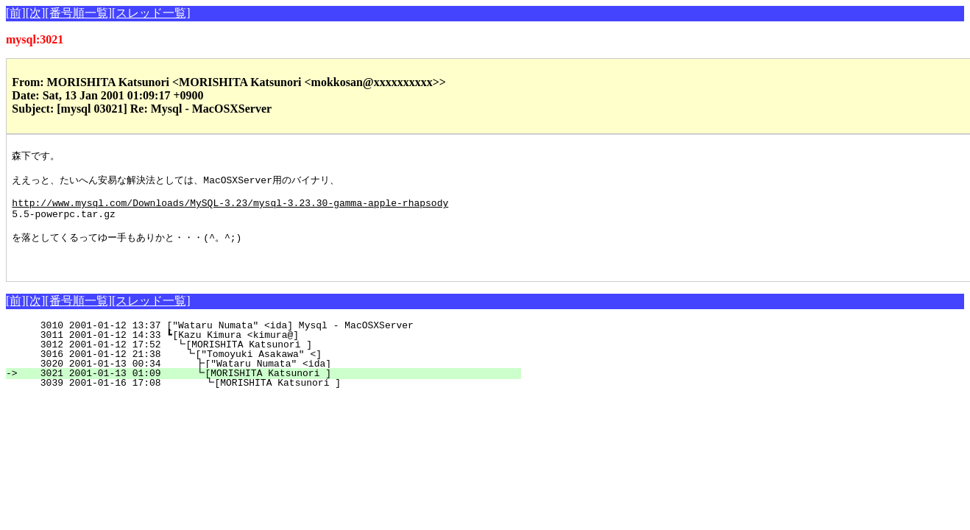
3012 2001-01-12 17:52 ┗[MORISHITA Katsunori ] (271, 362)
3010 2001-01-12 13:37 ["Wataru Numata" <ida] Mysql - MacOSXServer (275, 343)
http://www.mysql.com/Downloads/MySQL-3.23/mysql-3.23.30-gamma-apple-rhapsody (230, 210)
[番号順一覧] (78, 13)
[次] (36, 13)
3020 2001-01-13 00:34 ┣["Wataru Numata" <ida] (270, 381)
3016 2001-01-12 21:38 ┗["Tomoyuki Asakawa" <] (270, 371)
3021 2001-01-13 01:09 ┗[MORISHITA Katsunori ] (270, 391)
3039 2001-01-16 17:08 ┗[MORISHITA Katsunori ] (268, 400)
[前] (16, 13)
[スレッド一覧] (151, 13)
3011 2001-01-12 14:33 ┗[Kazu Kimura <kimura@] (273, 352)
